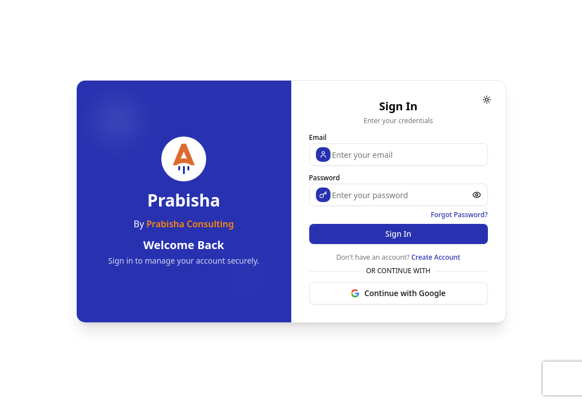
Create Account (435, 257)
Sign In (398, 233)
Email (318, 137)
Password (324, 177)
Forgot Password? (459, 214)
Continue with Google (398, 293)
